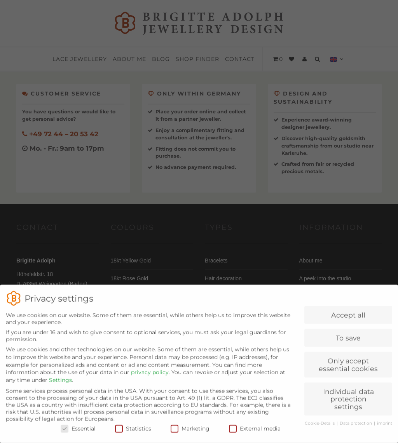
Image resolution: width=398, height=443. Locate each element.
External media (255, 435)
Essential (78, 435)
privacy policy (150, 379)
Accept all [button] (348, 322)
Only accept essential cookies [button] (348, 372)
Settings (60, 386)
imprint (384, 430)
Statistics (133, 435)
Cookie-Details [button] (320, 430)
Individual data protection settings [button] (348, 405)
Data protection (356, 430)
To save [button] (348, 345)
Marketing (190, 435)
